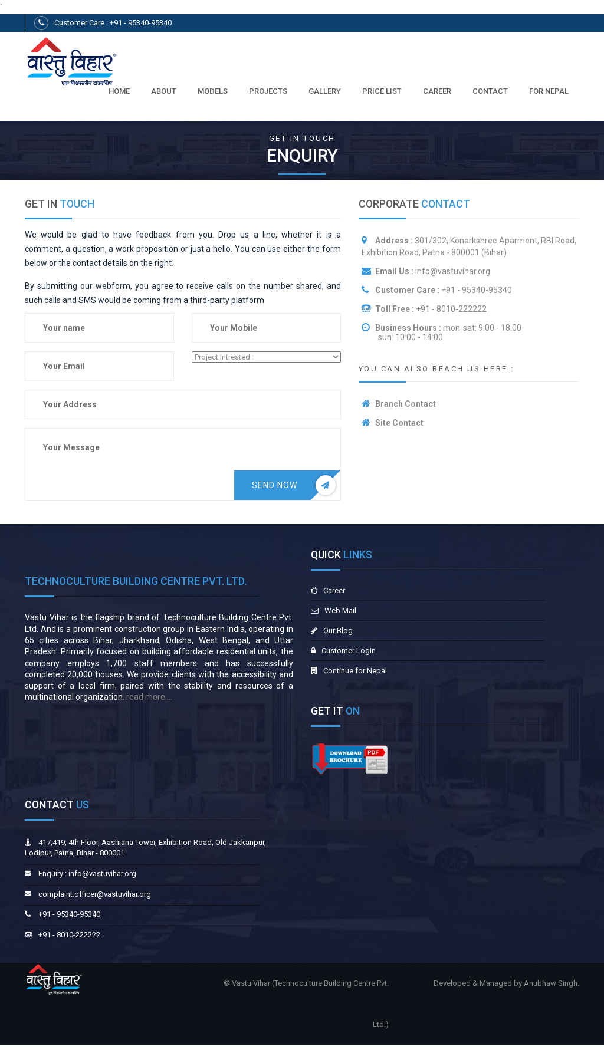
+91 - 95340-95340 (476, 290)
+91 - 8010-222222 (451, 309)
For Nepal (549, 91)
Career (437, 91)
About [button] (163, 91)
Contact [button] (490, 91)
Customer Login (348, 650)
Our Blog (338, 630)
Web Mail (340, 610)
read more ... (148, 697)
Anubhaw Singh (550, 983)
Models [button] (213, 91)
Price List (382, 91)
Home (119, 91)
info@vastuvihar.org (451, 271)
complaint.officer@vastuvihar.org (94, 894)
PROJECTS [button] (268, 91)
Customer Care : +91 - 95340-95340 (113, 22)
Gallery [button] (324, 91)
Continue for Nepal (355, 670)
